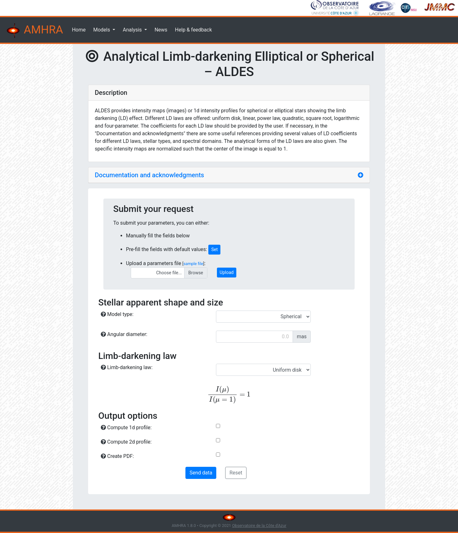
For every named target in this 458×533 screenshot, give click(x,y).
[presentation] (229, 394)
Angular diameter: (124, 334)
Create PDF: (117, 456)
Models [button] (102, 30)
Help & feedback (193, 30)
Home (79, 30)
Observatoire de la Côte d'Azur (259, 525)
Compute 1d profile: (126, 427)
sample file (193, 263)
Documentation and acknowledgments (149, 175)
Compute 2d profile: (126, 442)
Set (214, 249)
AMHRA (34, 31)
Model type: (117, 314)
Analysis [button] (133, 30)
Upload (227, 272)
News (161, 30)
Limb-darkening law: (127, 367)
